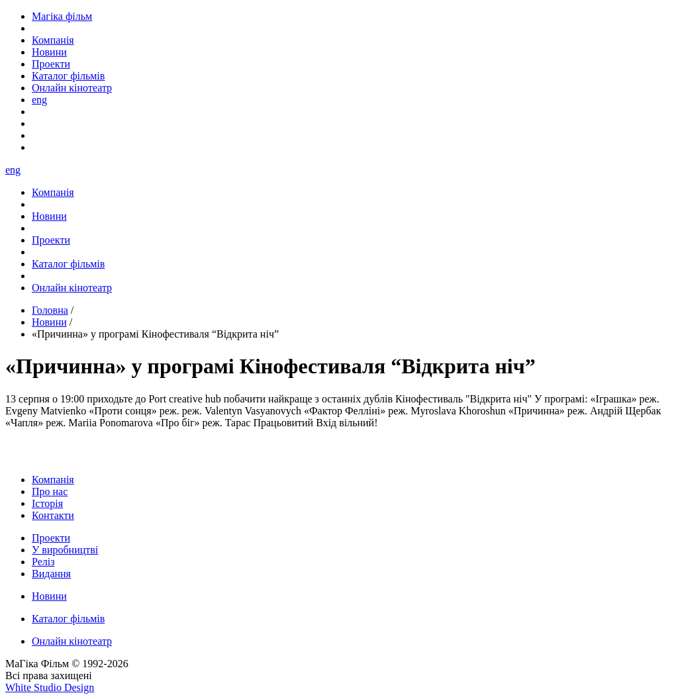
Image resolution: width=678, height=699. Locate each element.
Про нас (50, 491)
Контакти (53, 515)
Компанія (53, 479)
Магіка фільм (62, 16)
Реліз (43, 561)
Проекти (51, 537)
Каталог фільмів (68, 618)
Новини (49, 322)
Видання (51, 573)
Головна (50, 310)
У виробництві (65, 549)
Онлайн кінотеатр (72, 641)
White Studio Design (49, 687)
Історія (47, 503)
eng (39, 99)
